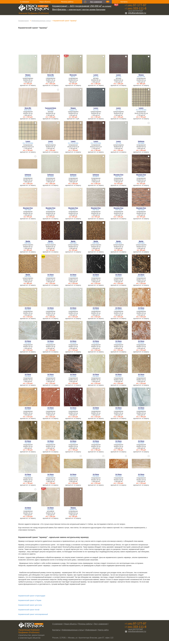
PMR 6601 (28, 243)
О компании (24, 2)
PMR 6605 (73, 243)
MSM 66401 (28, 110)
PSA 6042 (28, 376)
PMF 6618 (96, 210)
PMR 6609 (141, 243)
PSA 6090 (118, 443)
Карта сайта (103, 630)
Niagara (27, 75)
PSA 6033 (73, 310)
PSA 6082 (118, 409)
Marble (28, 241)
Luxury (96, 75)
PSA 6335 (118, 476)
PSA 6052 (118, 376)
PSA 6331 (73, 476)
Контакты (124, 2)
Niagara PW (73, 110)
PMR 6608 (118, 243)
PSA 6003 (73, 276)
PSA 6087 (73, 443)
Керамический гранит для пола (30, 605)
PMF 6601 (118, 176)
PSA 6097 (141, 443)
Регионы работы (67, 2)
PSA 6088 (96, 443)
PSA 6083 (141, 409)
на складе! (81, 6)
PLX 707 (118, 110)
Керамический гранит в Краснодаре (31, 596)
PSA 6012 (118, 276)
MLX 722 (118, 76)
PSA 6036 (28, 343)
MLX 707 (96, 76)
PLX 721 (50, 143)
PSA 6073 (51, 409)
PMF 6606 (141, 176)
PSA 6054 (141, 376)
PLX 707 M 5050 (28, 143)
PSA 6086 (51, 443)
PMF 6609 (28, 210)
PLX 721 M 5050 (73, 143)
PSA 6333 (96, 476)
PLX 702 (95, 110)
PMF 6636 (118, 210)
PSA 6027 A (141, 276)
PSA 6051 (96, 376)
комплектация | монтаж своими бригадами (78, 10)
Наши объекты (45, 2)
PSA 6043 (51, 376)
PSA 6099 (51, 476)
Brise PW (28, 76)
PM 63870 (28, 176)
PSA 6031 (28, 310)
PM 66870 (73, 176)
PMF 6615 (50, 210)
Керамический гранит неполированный (33, 614)
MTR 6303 (50, 110)
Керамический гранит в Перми (29, 600)
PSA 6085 (28, 443)
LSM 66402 (50, 76)
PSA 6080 (73, 409)
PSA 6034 (96, 310)
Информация (91, 630)
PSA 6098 (28, 476)
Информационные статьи (41, 21)
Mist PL (73, 76)
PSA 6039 (96, 343)
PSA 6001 (51, 276)
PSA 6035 (141, 310)
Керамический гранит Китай (28, 610)
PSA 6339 (28, 509)
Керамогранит (23, 21)
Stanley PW (73, 509)
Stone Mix (50, 75)
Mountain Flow (118, 175)
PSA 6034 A (118, 310)
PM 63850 (141, 143)
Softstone (141, 141)
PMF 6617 (73, 210)
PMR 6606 (96, 243)
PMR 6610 (28, 276)
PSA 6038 (73, 343)
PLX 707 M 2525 (141, 110)
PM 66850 (50, 176)
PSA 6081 (96, 409)
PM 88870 (96, 176)
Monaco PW (141, 76)
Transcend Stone (50, 108)
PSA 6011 (96, 276)
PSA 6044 (73, 376)
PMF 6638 (141, 210)
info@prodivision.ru (135, 13)
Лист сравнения (96, 2)
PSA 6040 (118, 343)
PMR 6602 (50, 243)
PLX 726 (118, 143)
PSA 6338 (141, 476)
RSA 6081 (50, 509)
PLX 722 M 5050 (96, 143)
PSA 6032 (51, 310)
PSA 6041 (141, 343)
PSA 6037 (51, 343)
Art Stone (50, 274)
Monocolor (73, 75)
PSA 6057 (28, 409)
